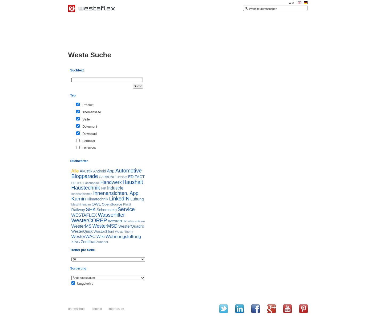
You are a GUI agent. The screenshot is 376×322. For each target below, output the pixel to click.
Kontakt (97, 309)
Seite (86, 119)
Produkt (88, 105)
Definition (89, 148)
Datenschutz (77, 309)
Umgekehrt (85, 283)
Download (90, 134)
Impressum (116, 309)
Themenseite (92, 112)
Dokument (90, 126)
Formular (89, 141)
